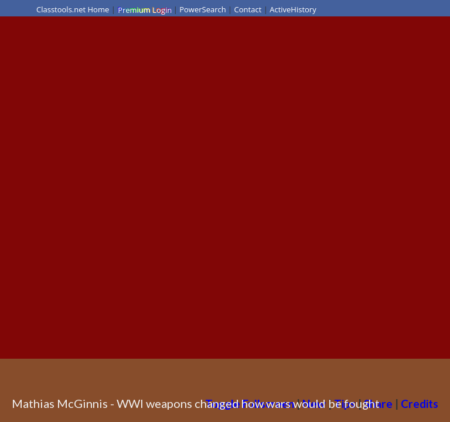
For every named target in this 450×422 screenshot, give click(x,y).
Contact (248, 9)
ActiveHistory (293, 9)
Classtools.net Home (72, 9)
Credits (419, 403)
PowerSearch (202, 9)
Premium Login (144, 9)
